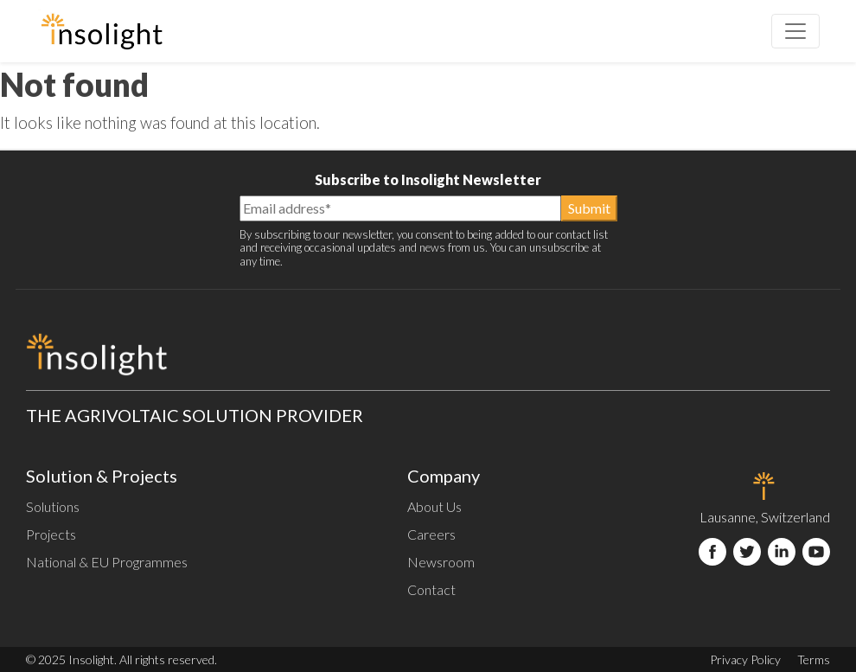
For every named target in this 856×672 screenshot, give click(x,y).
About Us (434, 506)
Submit (589, 208)
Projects (51, 534)
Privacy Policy (745, 659)
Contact (431, 589)
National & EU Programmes (107, 562)
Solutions (53, 506)
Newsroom (441, 562)
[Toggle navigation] (795, 31)
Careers (431, 534)
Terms (813, 659)
